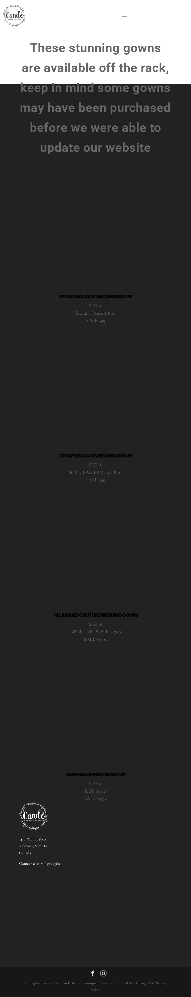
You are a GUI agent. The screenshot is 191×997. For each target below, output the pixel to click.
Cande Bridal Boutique (78, 983)
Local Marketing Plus (136, 983)
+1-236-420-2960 (48, 863)
